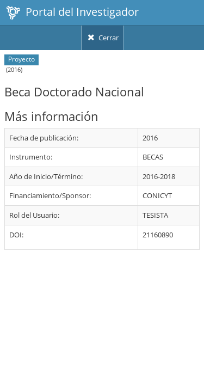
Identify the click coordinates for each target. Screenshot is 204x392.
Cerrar (102, 37)
